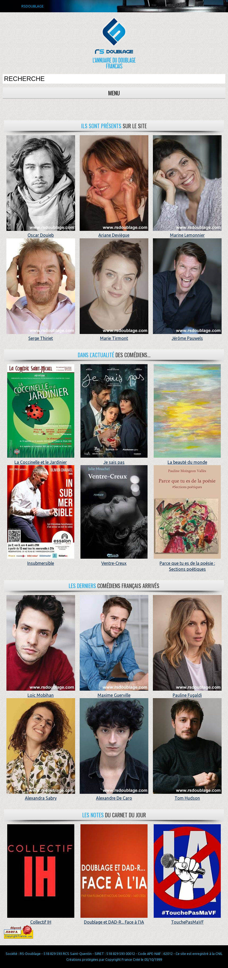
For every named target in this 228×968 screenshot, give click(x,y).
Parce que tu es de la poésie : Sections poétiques (187, 563)
